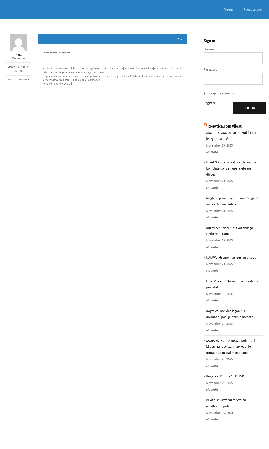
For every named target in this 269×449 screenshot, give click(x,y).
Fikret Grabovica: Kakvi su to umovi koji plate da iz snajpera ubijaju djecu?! (231, 168)
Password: (211, 69)
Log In (249, 108)
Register (209, 103)
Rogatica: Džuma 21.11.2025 (225, 376)
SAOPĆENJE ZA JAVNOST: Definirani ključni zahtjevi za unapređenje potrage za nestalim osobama (230, 347)
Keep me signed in (222, 93)
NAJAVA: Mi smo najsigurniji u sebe (231, 257)
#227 (179, 39)
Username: (211, 49)
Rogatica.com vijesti (225, 126)
